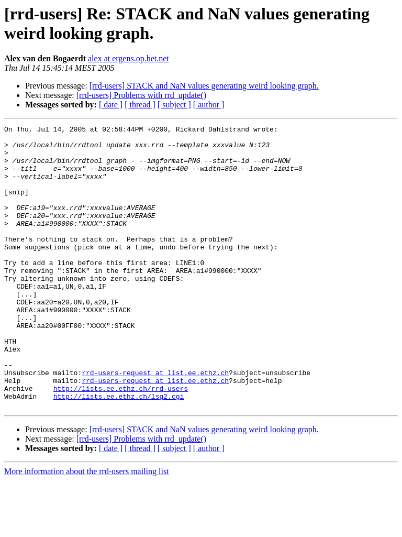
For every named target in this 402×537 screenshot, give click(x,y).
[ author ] (209, 104)
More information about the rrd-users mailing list (86, 527)
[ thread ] (140, 104)
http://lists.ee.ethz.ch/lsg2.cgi (118, 451)
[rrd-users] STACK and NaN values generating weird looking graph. (204, 85)
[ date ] (110, 104)
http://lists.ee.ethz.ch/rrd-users (120, 441)
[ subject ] (174, 104)
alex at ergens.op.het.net (128, 58)
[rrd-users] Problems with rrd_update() (141, 95)
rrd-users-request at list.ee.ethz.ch (155, 423)
